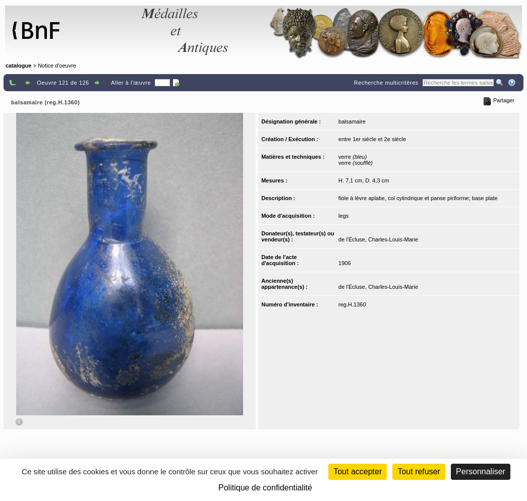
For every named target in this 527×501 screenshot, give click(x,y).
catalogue (18, 65)
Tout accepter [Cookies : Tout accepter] (357, 471)
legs (343, 216)
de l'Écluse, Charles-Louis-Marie (378, 239)
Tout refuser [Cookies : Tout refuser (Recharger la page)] (418, 471)
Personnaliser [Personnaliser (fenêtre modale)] (480, 471)
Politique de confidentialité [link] (265, 487)
